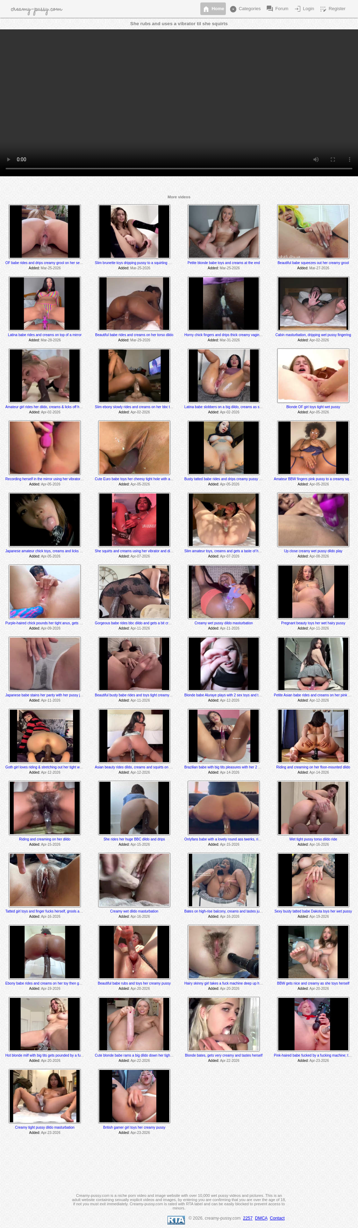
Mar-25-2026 (51, 268)
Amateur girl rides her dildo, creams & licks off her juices (48, 407)
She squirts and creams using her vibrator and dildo (134, 551)
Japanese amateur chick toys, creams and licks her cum (48, 551)
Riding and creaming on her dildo (45, 839)
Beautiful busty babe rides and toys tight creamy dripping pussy (144, 695)
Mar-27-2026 (319, 268)
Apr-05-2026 (319, 412)
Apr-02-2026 (319, 340)
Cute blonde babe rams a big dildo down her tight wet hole (140, 1055)
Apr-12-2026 (229, 700)
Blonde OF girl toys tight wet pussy (313, 407)
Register (332, 9)
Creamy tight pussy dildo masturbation (44, 1127)
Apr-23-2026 (319, 1061)
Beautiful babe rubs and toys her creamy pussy (134, 983)
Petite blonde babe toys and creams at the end (224, 263)
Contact (277, 1218)
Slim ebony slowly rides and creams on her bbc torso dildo (140, 407)
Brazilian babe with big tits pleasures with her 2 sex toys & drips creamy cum (243, 767)
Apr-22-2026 (140, 1061)
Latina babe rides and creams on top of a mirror (45, 335)
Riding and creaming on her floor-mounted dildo (313, 767)
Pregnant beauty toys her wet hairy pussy (313, 623)
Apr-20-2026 (140, 989)
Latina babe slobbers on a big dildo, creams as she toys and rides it (236, 407)
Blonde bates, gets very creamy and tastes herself (224, 1055)
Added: (34, 268)
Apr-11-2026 (140, 628)
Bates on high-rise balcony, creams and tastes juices (225, 911)
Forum (277, 9)
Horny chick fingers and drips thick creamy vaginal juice (227, 335)
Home (213, 9)
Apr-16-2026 (319, 844)
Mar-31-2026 (230, 340)
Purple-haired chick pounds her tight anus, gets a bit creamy (51, 623)
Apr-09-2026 (50, 628)
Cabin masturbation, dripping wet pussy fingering (313, 335)
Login (303, 9)
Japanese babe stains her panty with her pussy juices (46, 695)
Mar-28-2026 (51, 340)
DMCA (261, 1218)
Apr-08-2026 (319, 556)
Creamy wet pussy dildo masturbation (224, 623)
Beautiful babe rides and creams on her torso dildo (134, 335)
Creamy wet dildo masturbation (134, 911)
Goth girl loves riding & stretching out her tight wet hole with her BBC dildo (62, 767)
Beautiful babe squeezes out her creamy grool (313, 263)
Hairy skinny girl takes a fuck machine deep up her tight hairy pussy (236, 983)
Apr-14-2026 (229, 772)
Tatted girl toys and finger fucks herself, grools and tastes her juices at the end (65, 911)
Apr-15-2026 (50, 844)
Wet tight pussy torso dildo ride (313, 839)
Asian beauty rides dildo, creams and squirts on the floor (138, 767)
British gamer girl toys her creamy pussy (134, 1127)
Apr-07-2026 (140, 556)
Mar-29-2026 (140, 340)
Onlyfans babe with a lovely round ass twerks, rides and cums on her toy (240, 839)
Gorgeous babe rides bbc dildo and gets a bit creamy (136, 623)
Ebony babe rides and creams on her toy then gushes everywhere (56, 983)
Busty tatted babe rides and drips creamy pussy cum (224, 479)
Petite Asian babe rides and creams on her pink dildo (314, 695)
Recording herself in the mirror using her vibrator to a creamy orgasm (58, 479)
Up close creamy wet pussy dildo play (313, 551)
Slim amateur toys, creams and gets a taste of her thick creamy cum (236, 551)
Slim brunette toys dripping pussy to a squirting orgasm (137, 263)
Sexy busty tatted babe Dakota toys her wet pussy (313, 911)
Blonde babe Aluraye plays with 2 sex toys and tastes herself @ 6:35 (237, 695)
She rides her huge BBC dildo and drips (134, 839)
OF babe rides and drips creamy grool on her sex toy (46, 263)
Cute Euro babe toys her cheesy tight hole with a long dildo (140, 479)
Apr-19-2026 (319, 916)
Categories (244, 9)
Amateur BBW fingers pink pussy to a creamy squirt (313, 479)
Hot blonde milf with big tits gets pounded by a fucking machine (54, 1055)
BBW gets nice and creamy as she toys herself (313, 983)
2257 (247, 1218)
